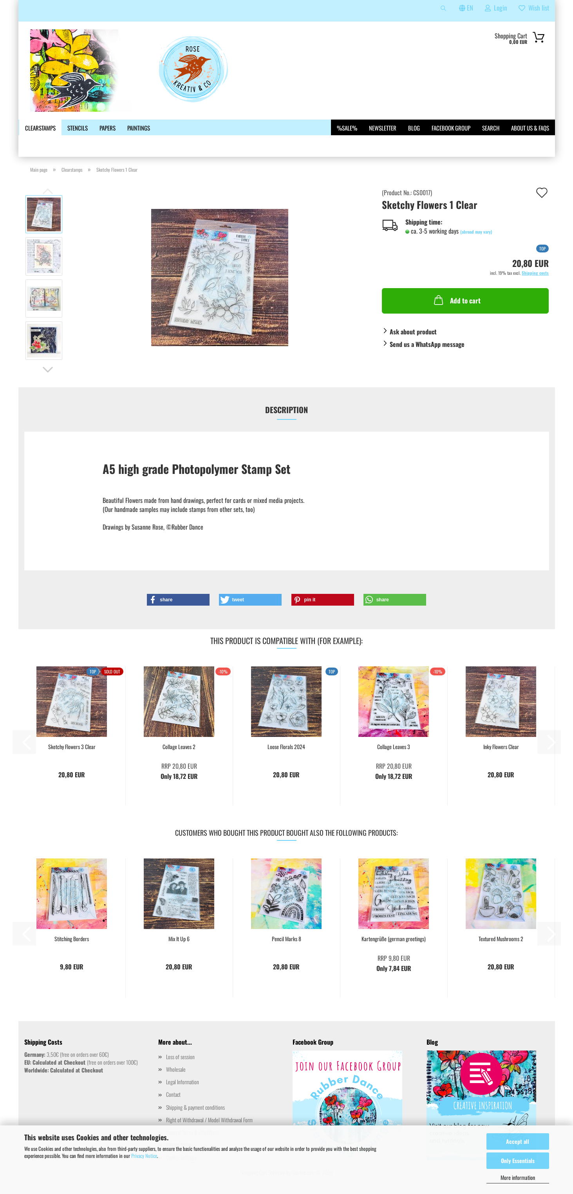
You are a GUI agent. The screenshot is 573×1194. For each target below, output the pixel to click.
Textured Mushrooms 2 (501, 939)
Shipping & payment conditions (195, 1107)
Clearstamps (40, 127)
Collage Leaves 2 (179, 747)
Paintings (138, 127)
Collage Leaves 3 (393, 747)
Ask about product (413, 331)
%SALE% (347, 127)
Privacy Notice (144, 1156)
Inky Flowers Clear (501, 747)
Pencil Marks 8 (286, 939)
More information (518, 1177)
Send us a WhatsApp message (427, 344)
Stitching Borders (71, 939)
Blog (414, 127)
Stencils (77, 127)
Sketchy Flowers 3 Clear (72, 747)
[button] (48, 369)
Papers (107, 127)
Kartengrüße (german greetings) (394, 939)
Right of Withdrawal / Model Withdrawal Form (209, 1120)
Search (490, 127)
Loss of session (180, 1056)
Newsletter (382, 127)
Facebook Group (451, 127)
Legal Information (182, 1082)
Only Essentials (518, 1160)
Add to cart (456, 300)
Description (286, 410)
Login (496, 8)
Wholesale (176, 1069)
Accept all (517, 1141)
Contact (173, 1094)
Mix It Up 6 (179, 939)
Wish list (534, 8)
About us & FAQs (530, 127)
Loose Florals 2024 (286, 747)
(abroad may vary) (476, 232)
